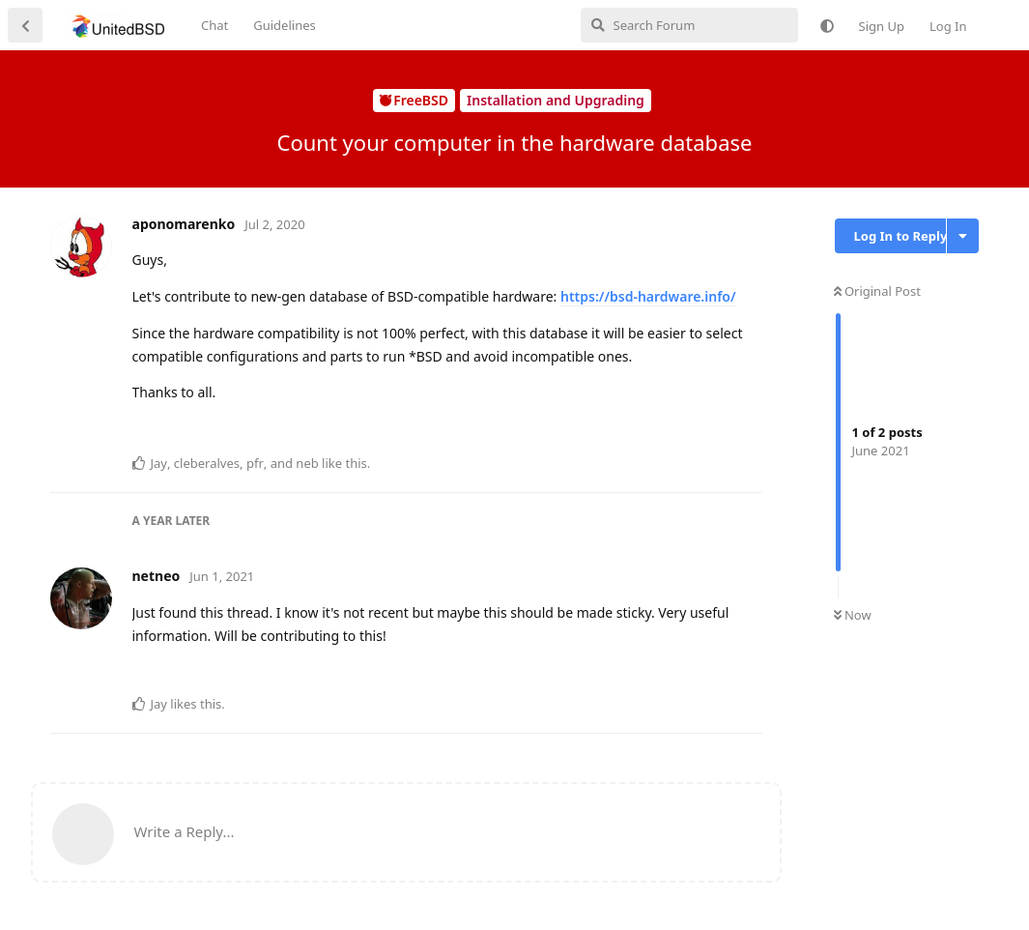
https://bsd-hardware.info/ (648, 296)
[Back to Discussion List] (25, 25)
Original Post (877, 291)
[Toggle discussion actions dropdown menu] (963, 235)
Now (853, 615)
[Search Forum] (689, 25)
